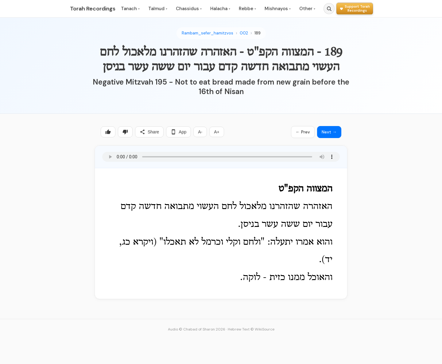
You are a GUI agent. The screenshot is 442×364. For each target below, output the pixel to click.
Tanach (130, 9)
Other (307, 9)
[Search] (329, 8)
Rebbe (247, 9)
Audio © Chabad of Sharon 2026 (196, 329)
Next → (329, 132)
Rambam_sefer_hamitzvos (207, 33)
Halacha (220, 9)
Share (149, 132)
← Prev (303, 132)
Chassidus (189, 9)
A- (200, 131)
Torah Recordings (92, 8)
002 (244, 33)
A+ (216, 131)
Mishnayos (278, 9)
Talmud (157, 9)
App (178, 132)
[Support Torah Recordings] (354, 8)
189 (257, 33)
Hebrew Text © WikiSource (251, 329)
